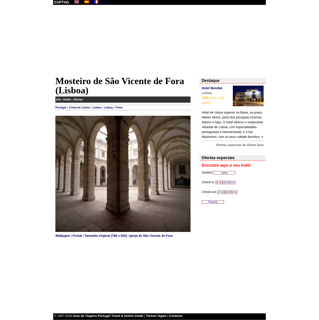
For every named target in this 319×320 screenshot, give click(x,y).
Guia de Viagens (85, 316)
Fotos (119, 107)
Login (104, 2)
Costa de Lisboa (79, 107)
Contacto (176, 316)
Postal (77, 235)
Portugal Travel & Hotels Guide (120, 316)
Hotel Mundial (212, 88)
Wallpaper (62, 235)
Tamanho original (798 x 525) (105, 235)
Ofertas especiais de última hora (240, 145)
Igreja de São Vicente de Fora (151, 235)
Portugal (60, 107)
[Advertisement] (159, 41)
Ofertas (78, 99)
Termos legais (156, 316)
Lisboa (97, 107)
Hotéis (67, 99)
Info (58, 99)
